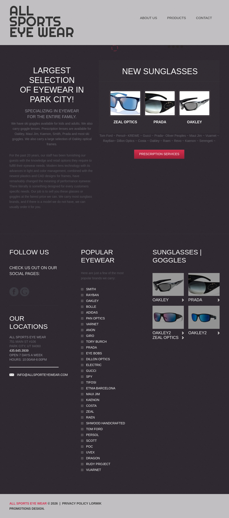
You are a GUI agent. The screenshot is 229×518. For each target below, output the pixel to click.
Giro (90, 336)
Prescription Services (159, 154)
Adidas (92, 312)
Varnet (92, 324)
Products (176, 18)
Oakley (194, 122)
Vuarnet (93, 470)
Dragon (93, 458)
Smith (91, 289)
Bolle (91, 306)
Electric (94, 365)
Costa (91, 405)
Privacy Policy (75, 503)
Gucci (91, 371)
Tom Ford (94, 429)
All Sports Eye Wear (41, 21)
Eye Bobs (94, 353)
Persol (92, 435)
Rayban (92, 295)
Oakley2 (162, 333)
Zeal (90, 411)
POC (89, 446)
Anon (90, 330)
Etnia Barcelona (100, 388)
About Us (148, 18)
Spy (89, 376)
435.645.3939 (19, 350)
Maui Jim (93, 394)
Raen (90, 417)
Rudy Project (98, 464)
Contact (204, 18)
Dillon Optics (98, 359)
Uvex (90, 452)
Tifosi (91, 382)
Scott (91, 440)
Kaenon (92, 400)
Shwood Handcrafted (105, 423)
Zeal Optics (125, 122)
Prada (160, 122)
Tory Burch (96, 341)
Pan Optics (95, 318)
